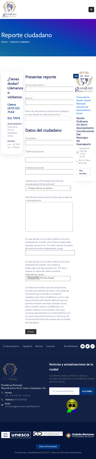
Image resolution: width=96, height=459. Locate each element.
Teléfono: (16, 399)
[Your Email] (64, 391)
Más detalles (82, 172)
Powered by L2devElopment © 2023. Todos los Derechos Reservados (47, 452)
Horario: (8, 392)
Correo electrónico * (50, 87)
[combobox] (48, 118)
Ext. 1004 (14, 118)
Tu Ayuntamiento (11, 346)
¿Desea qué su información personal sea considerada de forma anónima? (48, 184)
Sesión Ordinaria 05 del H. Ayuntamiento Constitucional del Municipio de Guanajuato (85, 131)
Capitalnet (27, 346)
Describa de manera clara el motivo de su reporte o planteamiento (49, 214)
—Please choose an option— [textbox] (40, 188)
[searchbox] (27, 121)
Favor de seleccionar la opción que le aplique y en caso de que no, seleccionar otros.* (48, 115)
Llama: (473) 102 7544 (14, 108)
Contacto (50, 346)
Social (79, 113)
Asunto (50, 100)
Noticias (39, 346)
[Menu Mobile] (91, 9)
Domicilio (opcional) (50, 169)
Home (4, 42)
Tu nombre (50, 140)
